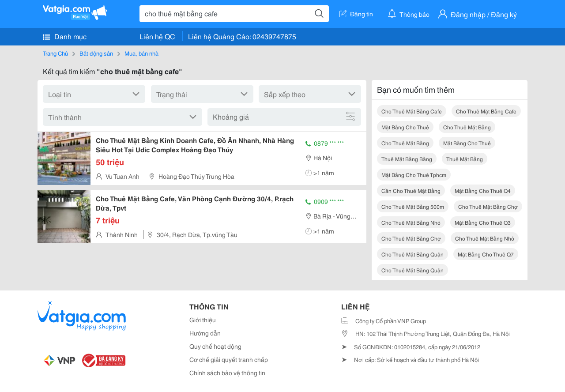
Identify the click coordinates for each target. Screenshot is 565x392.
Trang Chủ (55, 53)
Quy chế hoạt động (215, 346)
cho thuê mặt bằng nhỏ (411, 222)
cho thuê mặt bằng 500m (412, 206)
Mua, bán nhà (141, 53)
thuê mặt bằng (464, 158)
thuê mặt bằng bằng (406, 158)
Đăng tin (356, 13)
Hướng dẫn (205, 332)
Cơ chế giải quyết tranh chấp (228, 359)
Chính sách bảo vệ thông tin (227, 372)
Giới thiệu (202, 319)
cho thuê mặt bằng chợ (488, 206)
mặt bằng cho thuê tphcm (413, 174)
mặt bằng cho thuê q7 (486, 254)
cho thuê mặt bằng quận (412, 254)
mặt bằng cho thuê (405, 127)
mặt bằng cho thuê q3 (483, 222)
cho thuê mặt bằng (467, 127)
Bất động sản (96, 53)
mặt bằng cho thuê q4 (483, 190)
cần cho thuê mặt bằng (411, 190)
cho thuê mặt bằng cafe (411, 111)
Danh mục (65, 36)
